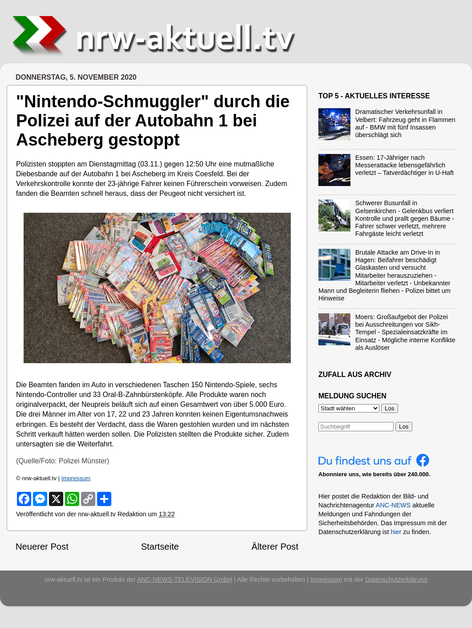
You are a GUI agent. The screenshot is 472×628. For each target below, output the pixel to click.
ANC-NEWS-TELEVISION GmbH (184, 579)
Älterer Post (275, 546)
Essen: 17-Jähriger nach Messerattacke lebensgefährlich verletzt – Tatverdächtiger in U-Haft (404, 165)
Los (404, 426)
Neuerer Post (42, 546)
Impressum (75, 478)
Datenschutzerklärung (396, 579)
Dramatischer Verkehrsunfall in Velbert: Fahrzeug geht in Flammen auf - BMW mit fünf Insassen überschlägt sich (405, 123)
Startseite (160, 546)
